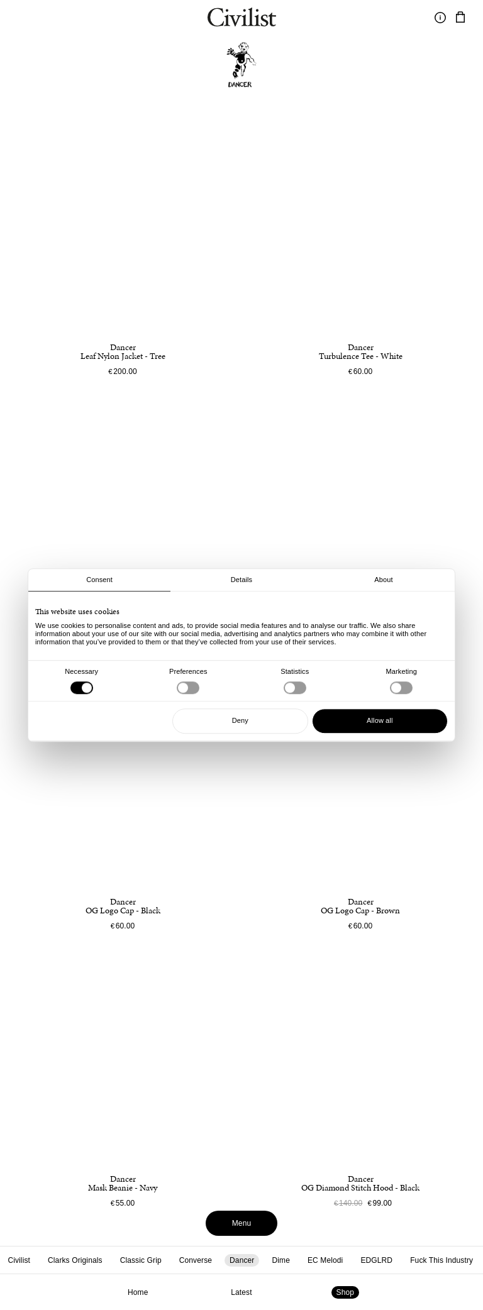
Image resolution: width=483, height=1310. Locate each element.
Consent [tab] (99, 579)
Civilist (19, 1260)
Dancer (242, 1260)
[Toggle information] (440, 17)
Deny (240, 720)
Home (138, 1292)
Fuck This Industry (441, 1260)
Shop (345, 1292)
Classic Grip (141, 1260)
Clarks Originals (75, 1260)
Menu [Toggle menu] (242, 1223)
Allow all (379, 720)
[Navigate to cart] (460, 17)
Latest (241, 1292)
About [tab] (383, 579)
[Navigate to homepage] (242, 19)
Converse (195, 1260)
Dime (280, 1260)
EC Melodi (325, 1260)
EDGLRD (376, 1260)
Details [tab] (241, 579)
